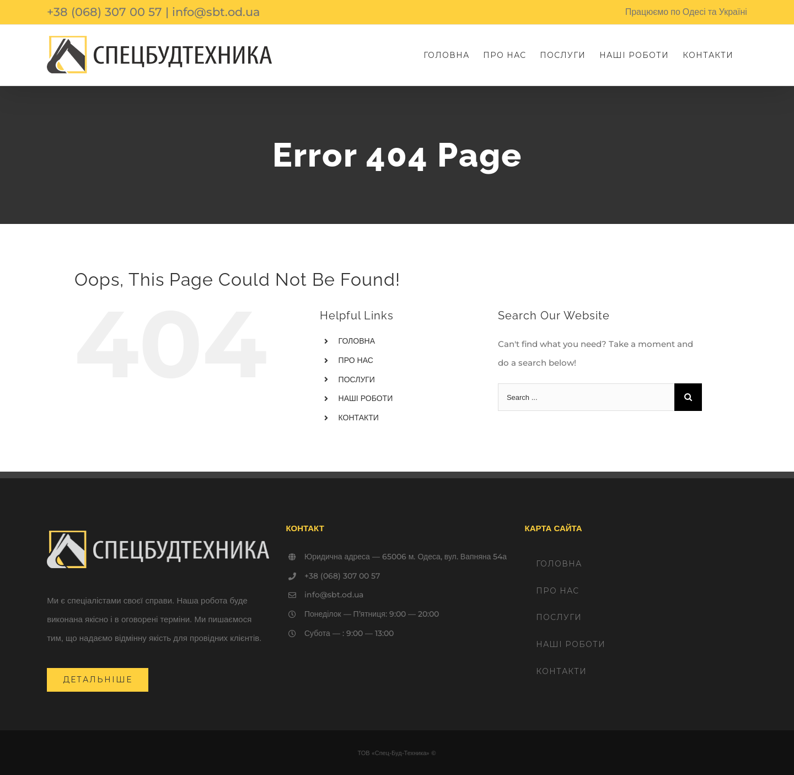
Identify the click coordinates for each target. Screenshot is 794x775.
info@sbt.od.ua (216, 12)
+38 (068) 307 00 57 (104, 12)
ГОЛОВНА (357, 341)
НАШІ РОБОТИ (366, 398)
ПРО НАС (356, 360)
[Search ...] (586, 397)
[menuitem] (446, 55)
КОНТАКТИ (359, 418)
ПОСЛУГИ (357, 379)
